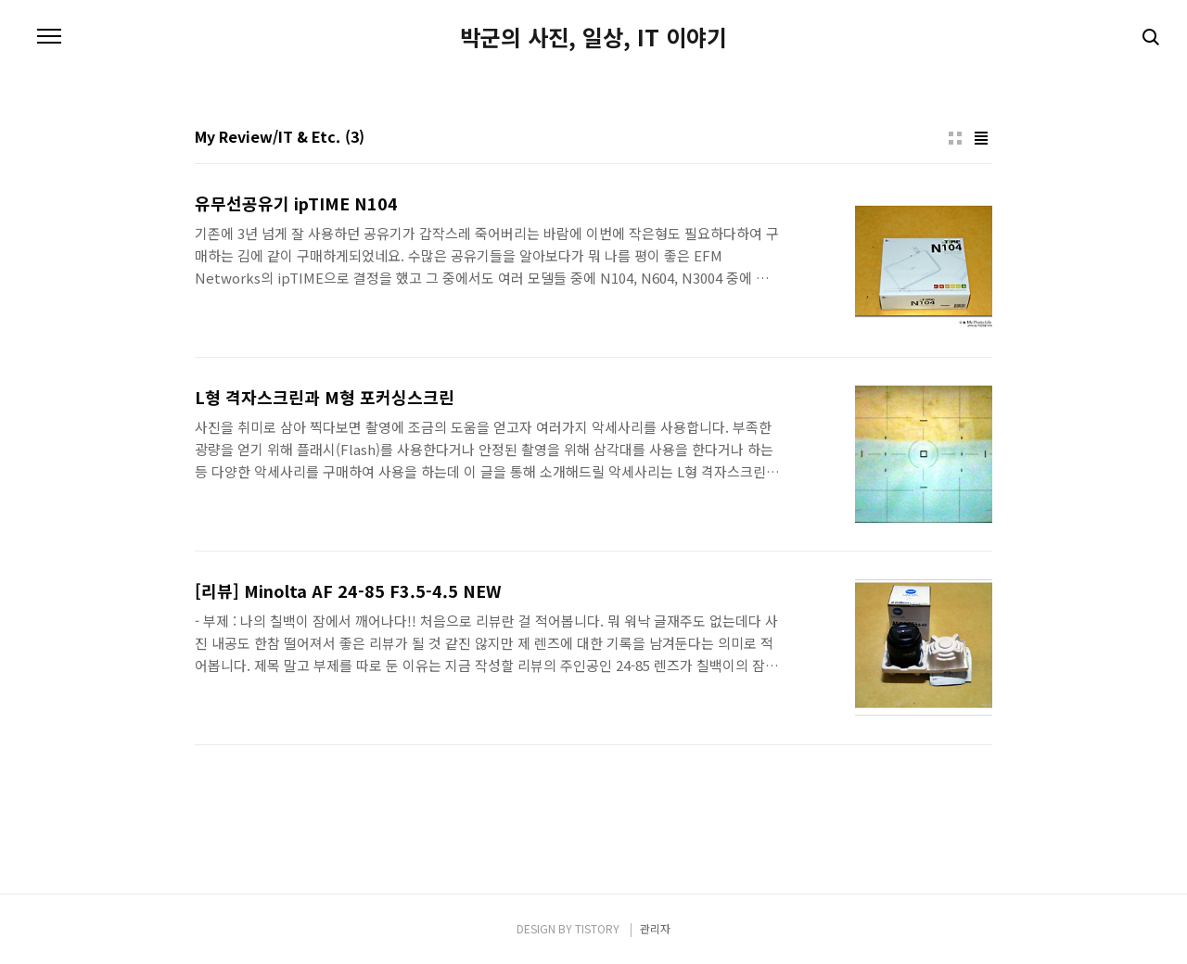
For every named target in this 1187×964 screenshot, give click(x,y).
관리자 (655, 928)
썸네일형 (955, 138)
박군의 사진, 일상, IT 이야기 (593, 37)
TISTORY (597, 928)
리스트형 (981, 138)
